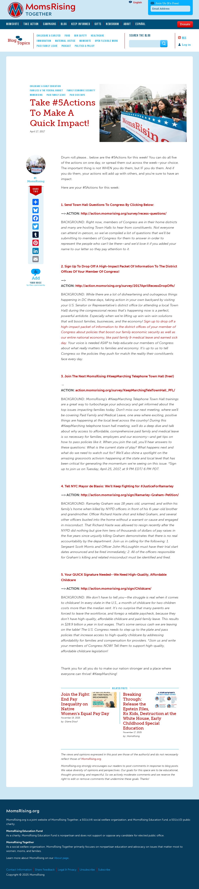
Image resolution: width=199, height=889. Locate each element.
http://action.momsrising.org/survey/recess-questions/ (124, 213)
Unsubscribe (87, 869)
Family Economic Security (81, 90)
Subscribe (104, 869)
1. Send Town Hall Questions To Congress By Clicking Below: (107, 205)
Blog (64, 24)
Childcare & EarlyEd (49, 35)
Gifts (98, 24)
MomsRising (36, 94)
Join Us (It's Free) (167, 3)
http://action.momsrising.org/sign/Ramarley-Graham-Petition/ (130, 495)
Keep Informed (80, 24)
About (127, 24)
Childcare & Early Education (45, 86)
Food (67, 35)
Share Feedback (45, 869)
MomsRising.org (44, 9)
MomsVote (12, 24)
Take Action (31, 24)
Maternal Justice (65, 40)
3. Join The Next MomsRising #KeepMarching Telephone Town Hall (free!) (117, 376)
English (137, 2)
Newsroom (112, 24)
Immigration (44, 40)
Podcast (66, 45)
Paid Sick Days (77, 94)
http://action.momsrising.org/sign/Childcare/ (116, 588)
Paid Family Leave (47, 45)
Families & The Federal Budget (46, 90)
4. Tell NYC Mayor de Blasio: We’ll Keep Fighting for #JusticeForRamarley (117, 486)
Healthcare (97, 35)
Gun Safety (80, 35)
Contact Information (19, 869)
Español (140, 24)
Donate (185, 24)
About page (61, 858)
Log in (186, 44)
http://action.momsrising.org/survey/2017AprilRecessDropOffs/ (125, 286)
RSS (184, 38)
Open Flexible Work (106, 40)
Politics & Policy (85, 45)
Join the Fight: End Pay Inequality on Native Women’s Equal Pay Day (85, 704)
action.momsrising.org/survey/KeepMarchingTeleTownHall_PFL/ (125, 390)
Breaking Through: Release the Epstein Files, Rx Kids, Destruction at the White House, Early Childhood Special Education (149, 711)
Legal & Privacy (67, 869)
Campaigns (49, 24)
